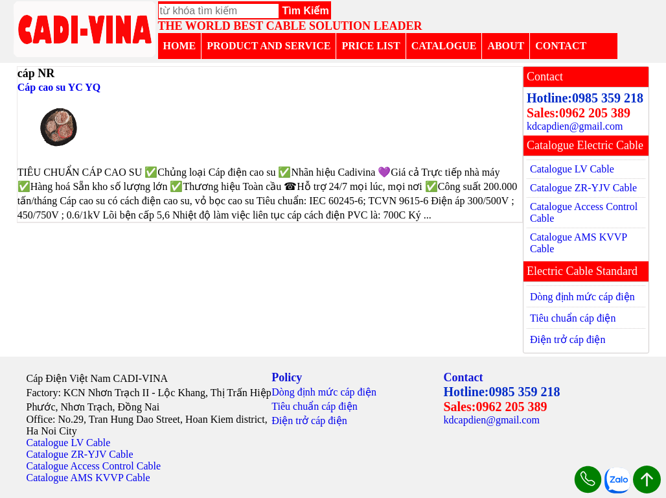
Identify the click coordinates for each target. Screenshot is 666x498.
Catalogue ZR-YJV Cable (583, 187)
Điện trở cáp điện (567, 339)
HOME (179, 45)
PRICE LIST (370, 45)
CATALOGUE (444, 45)
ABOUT (505, 45)
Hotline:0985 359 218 (585, 98)
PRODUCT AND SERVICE (268, 45)
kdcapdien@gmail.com (575, 126)
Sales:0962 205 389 (578, 113)
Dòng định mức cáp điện (582, 296)
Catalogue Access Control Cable (583, 212)
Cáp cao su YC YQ (59, 87)
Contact (463, 377)
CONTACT (560, 45)
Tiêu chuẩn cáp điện (573, 318)
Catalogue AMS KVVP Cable (578, 242)
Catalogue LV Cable (572, 168)
